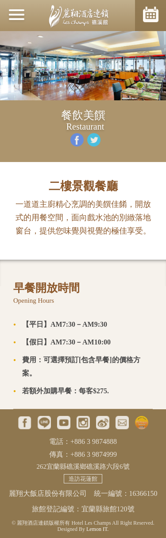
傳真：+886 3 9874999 (83, 454)
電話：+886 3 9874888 (83, 441)
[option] (83, 65)
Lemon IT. (97, 529)
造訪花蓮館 (83, 478)
